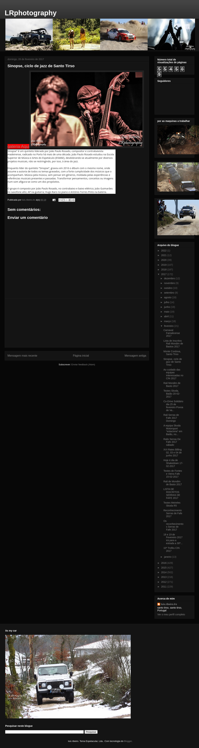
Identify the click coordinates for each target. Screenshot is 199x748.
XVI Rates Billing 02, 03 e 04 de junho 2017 (172, 452)
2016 (164, 563)
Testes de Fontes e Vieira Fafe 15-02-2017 (172, 473)
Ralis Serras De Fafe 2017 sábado (172, 442)
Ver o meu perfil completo (171, 614)
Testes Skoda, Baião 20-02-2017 (171, 393)
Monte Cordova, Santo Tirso (172, 353)
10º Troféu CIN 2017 (171, 549)
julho (167, 302)
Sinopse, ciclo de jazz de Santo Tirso (172, 362)
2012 (164, 582)
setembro (169, 292)
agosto (168, 297)
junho (167, 307)
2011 (164, 586)
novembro (169, 283)
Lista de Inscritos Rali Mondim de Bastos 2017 (173, 343)
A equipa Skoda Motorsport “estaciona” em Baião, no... (172, 430)
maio (167, 311)
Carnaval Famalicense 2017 (171, 333)
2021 (164, 255)
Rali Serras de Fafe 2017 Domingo (171, 418)
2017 (164, 274)
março (167, 321)
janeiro (168, 556)
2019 (164, 264)
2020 (164, 260)
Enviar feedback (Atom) (83, 364)
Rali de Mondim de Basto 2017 (172, 483)
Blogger (128, 741)
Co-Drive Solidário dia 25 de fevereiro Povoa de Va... (173, 405)
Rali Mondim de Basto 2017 (171, 384)
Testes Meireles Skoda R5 (171, 504)
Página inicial (81, 355)
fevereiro (169, 326)
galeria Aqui (18, 146)
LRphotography (31, 13)
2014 (164, 572)
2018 (164, 269)
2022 (164, 250)
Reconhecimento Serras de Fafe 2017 (172, 513)
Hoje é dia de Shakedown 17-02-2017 (173, 463)
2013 (164, 577)
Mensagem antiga (135, 355)
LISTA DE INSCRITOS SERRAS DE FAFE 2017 (171, 493)
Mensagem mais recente (22, 355)
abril (166, 316)
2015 (164, 567)
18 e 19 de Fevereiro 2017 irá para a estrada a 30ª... (173, 539)
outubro (168, 288)
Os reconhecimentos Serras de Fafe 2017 (173, 525)
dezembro (169, 278)
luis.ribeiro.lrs (169, 604)
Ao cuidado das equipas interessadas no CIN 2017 (173, 374)
